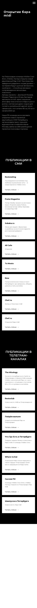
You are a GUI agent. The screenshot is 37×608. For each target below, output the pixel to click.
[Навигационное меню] (34, 3)
